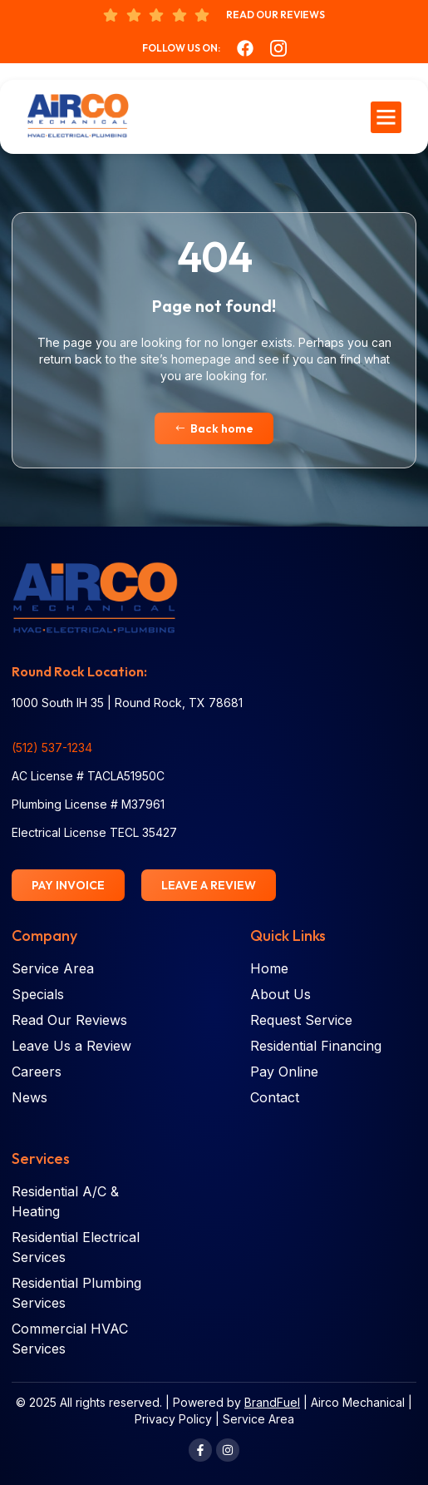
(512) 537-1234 (52, 747)
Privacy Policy (173, 1419)
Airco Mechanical (358, 1402)
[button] (386, 117)
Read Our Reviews (275, 14)
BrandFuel (272, 1402)
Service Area (258, 1419)
